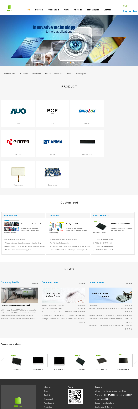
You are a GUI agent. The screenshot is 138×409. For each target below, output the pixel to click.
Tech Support (93, 10)
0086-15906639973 (125, 365)
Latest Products (101, 185)
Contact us (48, 376)
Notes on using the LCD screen (52, 278)
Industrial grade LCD (82, 73)
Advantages (93, 274)
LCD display (24, 73)
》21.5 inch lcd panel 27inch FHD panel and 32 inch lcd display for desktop (73, 216)
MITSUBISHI (8, 393)
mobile (63, 386)
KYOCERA (17, 389)
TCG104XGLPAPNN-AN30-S (120, 193)
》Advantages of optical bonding (14, 209)
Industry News (96, 252)
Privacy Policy (49, 380)
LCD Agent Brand (10, 385)
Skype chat (130, 11)
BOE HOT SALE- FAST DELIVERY (53, 274)
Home (27, 10)
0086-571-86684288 (111, 365)
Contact (107, 10)
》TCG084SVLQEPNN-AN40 (103, 216)
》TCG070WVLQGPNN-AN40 (103, 219)
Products (39, 10)
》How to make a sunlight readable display (63, 209)
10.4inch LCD (58, 73)
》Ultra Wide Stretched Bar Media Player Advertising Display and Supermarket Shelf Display (79, 219)
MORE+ (35, 253)
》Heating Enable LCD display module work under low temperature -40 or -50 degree (32, 216)
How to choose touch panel (31, 193)
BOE (10, 389)
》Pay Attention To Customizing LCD (61, 212)
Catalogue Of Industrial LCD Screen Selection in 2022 (59, 288)
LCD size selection (21, 393)
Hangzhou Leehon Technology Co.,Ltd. (15, 275)
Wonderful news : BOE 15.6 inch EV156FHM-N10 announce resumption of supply (68, 285)
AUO (6, 389)
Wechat (70, 357)
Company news (50, 252)
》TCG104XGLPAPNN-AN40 (103, 212)
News (66, 10)
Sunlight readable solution (75, 193)
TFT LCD (14, 73)
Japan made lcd (36, 73)
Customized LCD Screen (75, 406)
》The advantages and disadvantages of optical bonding (22, 212)
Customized (53, 10)
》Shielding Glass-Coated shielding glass (17, 219)
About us (78, 10)
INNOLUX (25, 389)
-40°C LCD (47, 73)
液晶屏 (56, 386)
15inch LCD (69, 73)
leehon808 (104, 369)
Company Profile (10, 252)
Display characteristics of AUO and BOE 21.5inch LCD (59, 281)
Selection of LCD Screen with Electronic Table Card (106, 288)
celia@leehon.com (106, 376)
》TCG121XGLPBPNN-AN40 (103, 209)
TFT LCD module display (57, 406)
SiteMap (86, 406)
